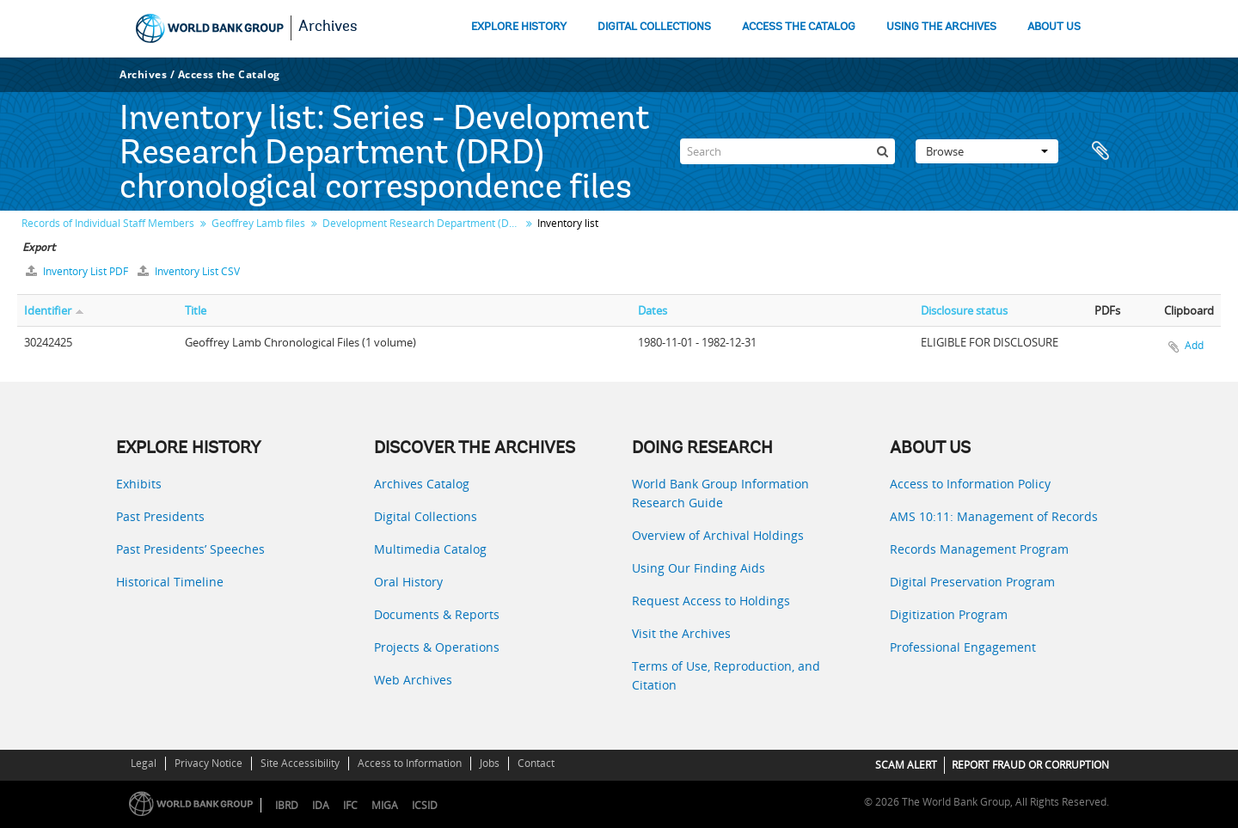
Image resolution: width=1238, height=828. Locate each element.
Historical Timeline (170, 581)
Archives (328, 27)
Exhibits (139, 483)
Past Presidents (160, 516)
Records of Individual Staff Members (107, 223)
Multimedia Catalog (430, 549)
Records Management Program (979, 549)
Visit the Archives (681, 633)
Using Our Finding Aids (698, 568)
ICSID (425, 805)
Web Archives (413, 680)
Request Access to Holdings (711, 600)
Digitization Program (949, 614)
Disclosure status (964, 310)
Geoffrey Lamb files (258, 223)
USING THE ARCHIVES (941, 27)
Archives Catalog (421, 483)
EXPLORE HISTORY (519, 27)
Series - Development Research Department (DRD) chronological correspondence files (384, 154)
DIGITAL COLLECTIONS (654, 27)
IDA (320, 805)
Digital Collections (425, 516)
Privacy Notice (208, 763)
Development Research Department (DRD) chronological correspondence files (423, 223)
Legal (143, 763)
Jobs (489, 763)
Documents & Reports (436, 614)
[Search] (787, 151)
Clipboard (1100, 151)
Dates (652, 310)
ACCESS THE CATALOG (798, 27)
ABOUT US (1054, 27)
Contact (536, 763)
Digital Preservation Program (972, 581)
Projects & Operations (436, 647)
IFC (350, 805)
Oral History (408, 581)
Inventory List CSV (189, 271)
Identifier (47, 310)
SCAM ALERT (906, 764)
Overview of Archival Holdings (718, 535)
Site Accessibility (300, 763)
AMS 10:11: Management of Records (994, 516)
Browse (987, 151)
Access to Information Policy (970, 483)
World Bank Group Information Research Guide (720, 493)
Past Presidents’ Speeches (190, 549)
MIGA (384, 805)
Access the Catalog (229, 74)
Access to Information (410, 763)
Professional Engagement (963, 647)
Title (195, 310)
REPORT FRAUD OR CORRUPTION (1030, 764)
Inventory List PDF (78, 271)
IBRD (286, 805)
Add (1194, 345)
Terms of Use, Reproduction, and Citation (726, 675)
